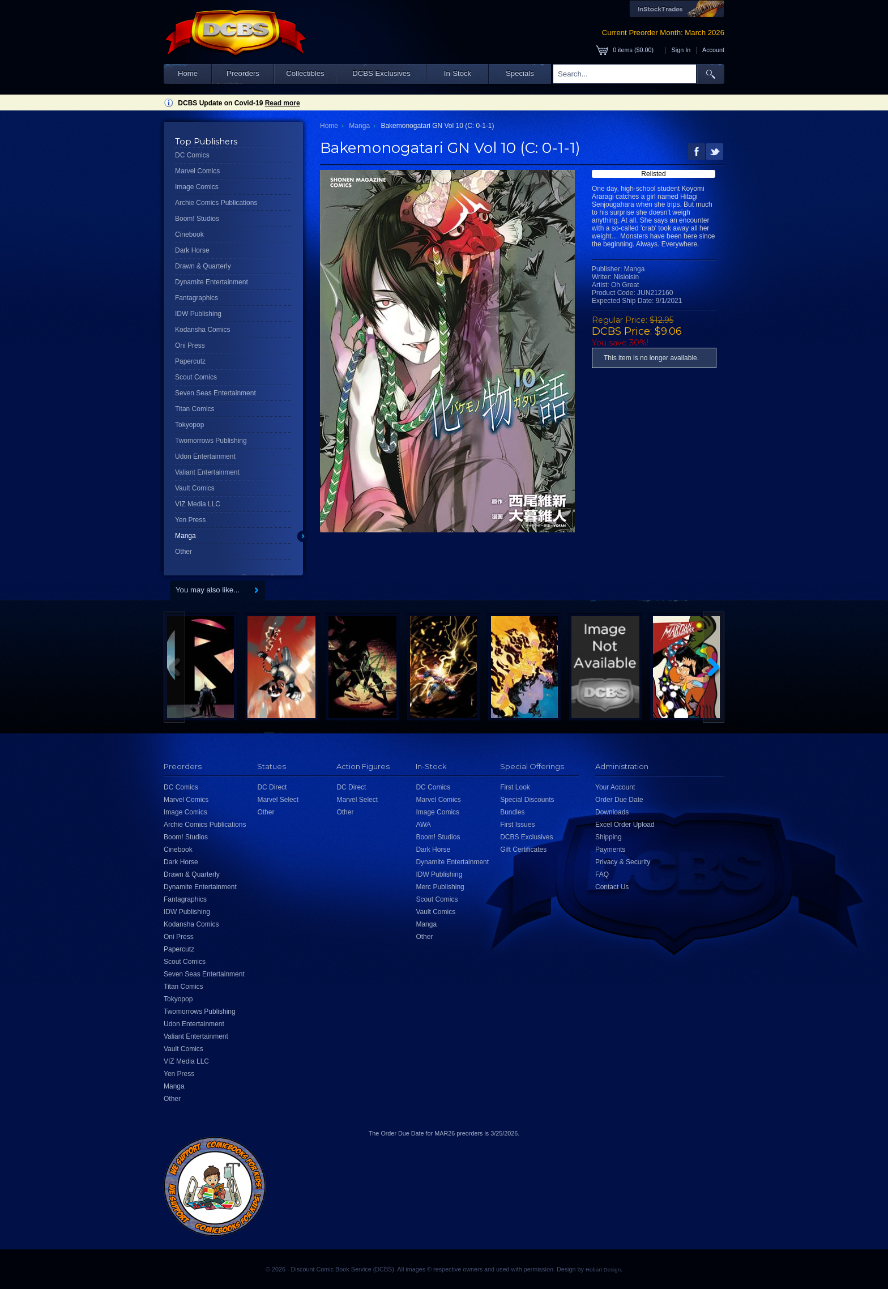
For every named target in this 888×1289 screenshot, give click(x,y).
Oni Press (190, 345)
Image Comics (197, 187)
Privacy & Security (622, 862)
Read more (282, 103)
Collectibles (305, 73)
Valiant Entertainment (207, 472)
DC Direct (272, 787)
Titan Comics (195, 409)
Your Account (615, 787)
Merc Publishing (440, 887)
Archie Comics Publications (216, 203)
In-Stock (457, 73)
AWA (423, 825)
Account (713, 49)
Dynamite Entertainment (211, 282)
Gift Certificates (523, 849)
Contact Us (612, 887)
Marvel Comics (197, 171)
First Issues (517, 825)
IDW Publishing (198, 314)
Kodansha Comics (202, 330)
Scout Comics (196, 377)
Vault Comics (195, 488)
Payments (610, 849)
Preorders (243, 73)
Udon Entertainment (205, 456)
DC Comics (192, 155)
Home (188, 73)
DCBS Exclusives (381, 73)
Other (183, 552)
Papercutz (190, 361)
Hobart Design (603, 1269)
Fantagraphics (196, 298)
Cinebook (189, 234)
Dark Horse (192, 250)
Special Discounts (527, 800)
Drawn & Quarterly (203, 266)
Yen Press (190, 520)
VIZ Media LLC (197, 504)
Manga (185, 536)
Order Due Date (619, 800)
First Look (515, 787)
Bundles (512, 812)
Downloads (612, 812)
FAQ (602, 874)
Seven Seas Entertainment (215, 393)
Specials (520, 73)
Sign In (681, 49)
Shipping (608, 837)
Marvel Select (277, 800)
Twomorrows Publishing (211, 441)
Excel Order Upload (625, 825)
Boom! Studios (197, 219)
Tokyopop (189, 425)
